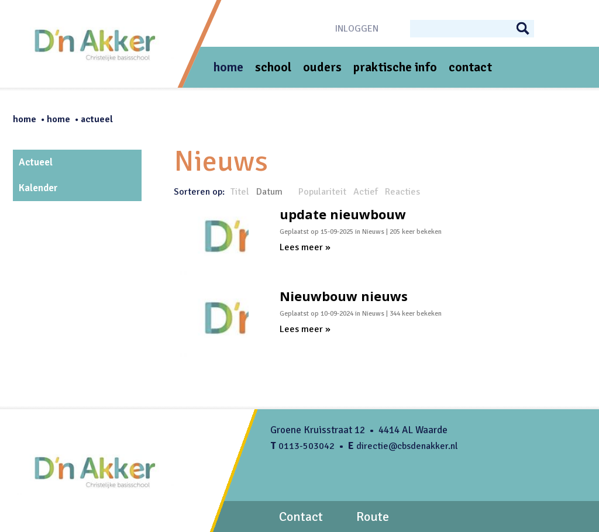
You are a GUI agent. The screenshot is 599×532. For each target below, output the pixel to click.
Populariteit (322, 192)
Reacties (402, 192)
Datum (269, 192)
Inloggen (356, 28)
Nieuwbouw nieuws (344, 296)
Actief (365, 192)
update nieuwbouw (343, 214)
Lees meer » (305, 247)
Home (24, 119)
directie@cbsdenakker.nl (407, 446)
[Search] (467, 28)
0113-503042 (306, 446)
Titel (239, 192)
